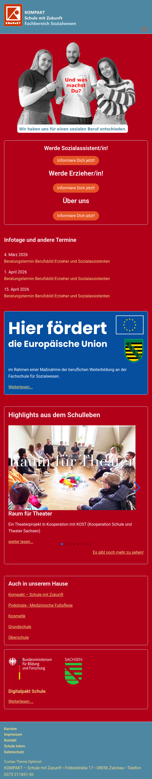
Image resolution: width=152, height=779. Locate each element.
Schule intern (14, 746)
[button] (15, 487)
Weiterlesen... (20, 387)
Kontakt (10, 740)
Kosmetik (16, 616)
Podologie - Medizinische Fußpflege (40, 605)
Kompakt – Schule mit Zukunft (35, 594)
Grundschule (19, 626)
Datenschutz (14, 752)
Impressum (13, 734)
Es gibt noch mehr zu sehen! (118, 552)
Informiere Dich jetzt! (76, 160)
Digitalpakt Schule (26, 691)
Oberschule (18, 637)
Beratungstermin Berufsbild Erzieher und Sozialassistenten (57, 261)
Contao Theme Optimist (23, 762)
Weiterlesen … (20, 701)
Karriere (10, 729)
